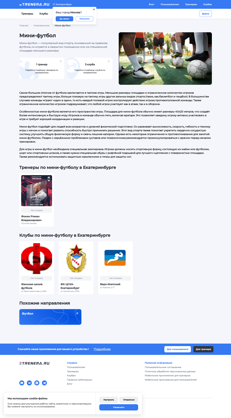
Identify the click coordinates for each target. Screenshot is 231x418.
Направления (41, 25)
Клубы (43, 13)
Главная (23, 25)
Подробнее (102, 349)
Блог (151, 4)
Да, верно (64, 19)
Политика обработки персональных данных (170, 371)
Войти (205, 13)
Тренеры (27, 13)
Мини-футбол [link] (62, 25)
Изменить (85, 19)
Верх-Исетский (110, 284)
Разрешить (118, 407)
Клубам (207, 4)
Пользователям (170, 4)
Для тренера (203, 349)
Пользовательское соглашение (163, 367)
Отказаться (128, 400)
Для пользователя (177, 349)
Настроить (109, 400)
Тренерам (191, 4)
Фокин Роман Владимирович (31, 218)
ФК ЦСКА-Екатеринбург (70, 286)
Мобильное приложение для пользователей (171, 379)
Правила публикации (79, 379)
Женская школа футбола (31, 286)
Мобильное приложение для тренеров (167, 375)
